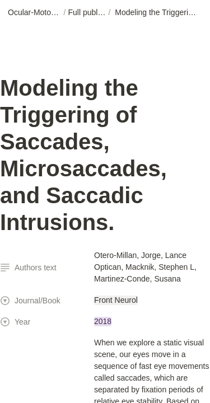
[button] (35, 13)
